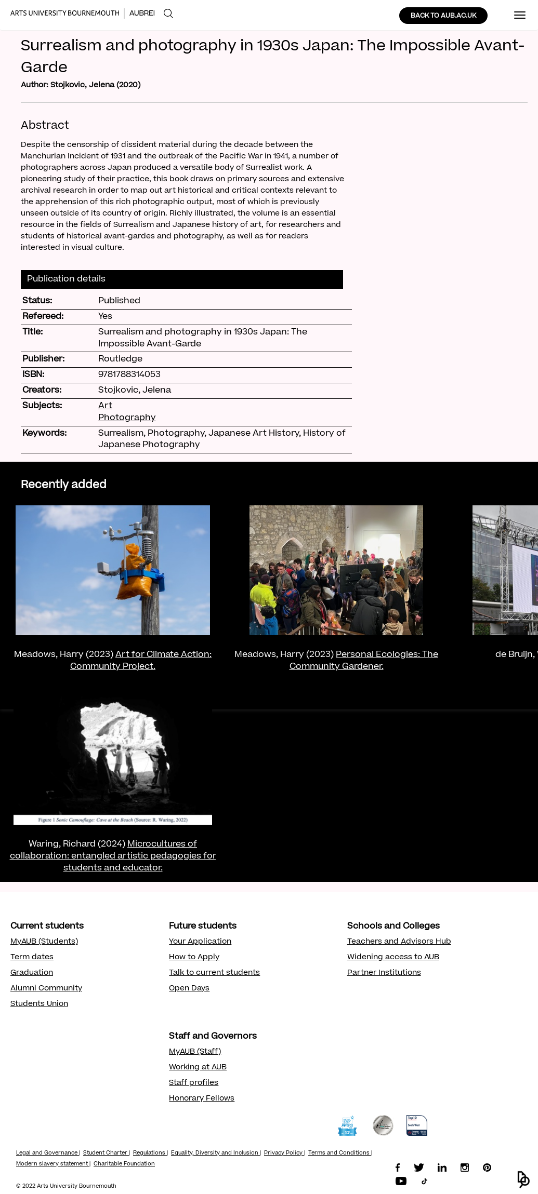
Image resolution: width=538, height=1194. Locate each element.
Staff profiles (193, 1083)
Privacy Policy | (284, 1153)
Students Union (39, 1004)
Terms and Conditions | (340, 1153)
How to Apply (194, 957)
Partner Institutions (384, 973)
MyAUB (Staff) (195, 1052)
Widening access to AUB (393, 957)
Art (105, 406)
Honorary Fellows (201, 1099)
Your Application (200, 942)
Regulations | (150, 1153)
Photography (127, 418)
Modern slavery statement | (53, 1164)
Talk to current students (214, 973)
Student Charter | (106, 1153)
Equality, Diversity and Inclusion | (216, 1153)
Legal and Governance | (48, 1153)
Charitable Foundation (124, 1164)
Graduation (31, 973)
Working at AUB (198, 1067)
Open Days (189, 988)
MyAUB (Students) (44, 942)
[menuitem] (168, 14)
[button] (524, 1180)
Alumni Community (46, 988)
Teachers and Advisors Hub (399, 942)
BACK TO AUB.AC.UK (443, 16)
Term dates (32, 957)
